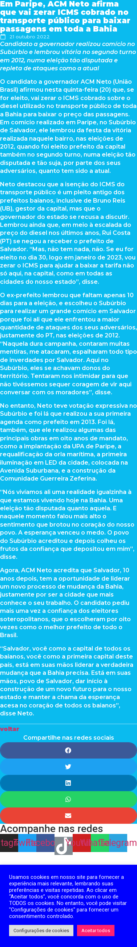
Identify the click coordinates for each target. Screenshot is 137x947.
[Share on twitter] (68, 767)
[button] (9, 729)
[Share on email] (68, 815)
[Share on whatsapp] (68, 799)
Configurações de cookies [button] (41, 930)
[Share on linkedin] (68, 783)
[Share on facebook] (68, 750)
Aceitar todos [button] (95, 930)
